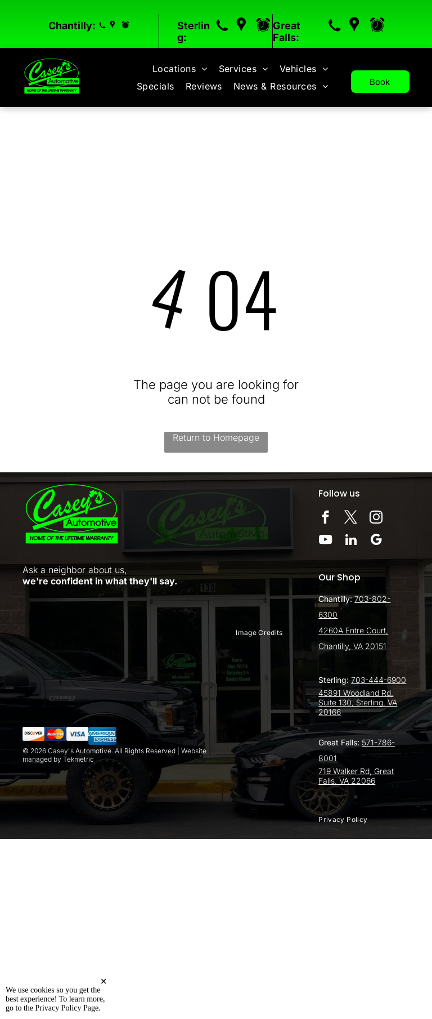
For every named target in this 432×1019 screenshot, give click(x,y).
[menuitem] (180, 69)
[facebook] (325, 518)
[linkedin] (351, 541)
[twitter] (351, 518)
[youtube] (325, 541)
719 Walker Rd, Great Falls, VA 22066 (356, 775)
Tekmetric (78, 759)
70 (359, 599)
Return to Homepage (216, 437)
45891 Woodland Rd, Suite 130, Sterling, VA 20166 (357, 702)
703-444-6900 (378, 680)
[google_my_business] (376, 541)
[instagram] (376, 518)
